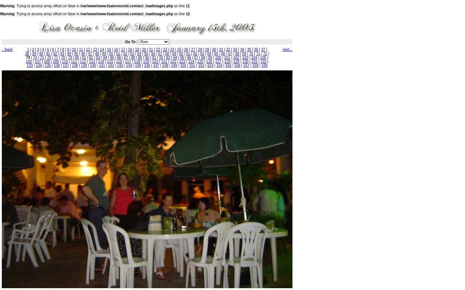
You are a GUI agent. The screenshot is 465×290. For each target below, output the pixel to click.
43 (62, 54)
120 (155, 62)
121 (164, 62)
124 (191, 62)
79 (70, 58)
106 (29, 62)
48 (97, 54)
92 (161, 58)
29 (207, 50)
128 (228, 62)
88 (133, 58)
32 (228, 50)
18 (130, 50)
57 (160, 54)
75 (42, 58)
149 (174, 66)
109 (56, 62)
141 (102, 66)
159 (265, 66)
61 (188, 54)
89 (140, 58)
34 (242, 50)
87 (126, 58)
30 (214, 50)
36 (256, 50)
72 (265, 54)
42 (55, 54)
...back (7, 50)
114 (101, 62)
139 (84, 66)
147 (156, 66)
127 (218, 62)
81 (84, 58)
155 (228, 66)
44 (69, 54)
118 (137, 62)
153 (210, 66)
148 (165, 66)
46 (83, 54)
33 (235, 50)
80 (77, 58)
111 (74, 62)
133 (30, 66)
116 (119, 62)
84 (105, 58)
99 (210, 58)
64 (209, 54)
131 (254, 62)
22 (158, 50)
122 (173, 62)
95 (182, 58)
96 (189, 58)
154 (219, 66)
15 (109, 50)
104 (254, 58)
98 (203, 58)
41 (48, 54)
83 (98, 58)
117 (128, 62)
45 (76, 54)
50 (111, 54)
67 (230, 54)
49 (104, 54)
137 (66, 66)
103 (245, 58)
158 (255, 66)
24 (172, 50)
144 (129, 66)
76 (49, 58)
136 (57, 66)
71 (258, 54)
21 (151, 50)
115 (110, 62)
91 (154, 58)
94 (175, 58)
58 (167, 54)
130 (245, 62)
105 (263, 58)
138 (75, 66)
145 (138, 66)
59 (174, 54)
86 (119, 58)
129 (236, 62)
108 (47, 62)
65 (216, 54)
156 (237, 66)
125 (200, 62)
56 (153, 54)
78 (63, 58)
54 (139, 54)
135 (48, 66)
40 (41, 54)
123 (182, 62)
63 (202, 54)
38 (27, 54)
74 (35, 58)
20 (144, 50)
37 (263, 50)
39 (34, 54)
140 (93, 66)
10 (74, 50)
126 (209, 62)
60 (181, 54)
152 (201, 66)
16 (116, 50)
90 (147, 58)
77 (56, 58)
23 (165, 50)
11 (81, 50)
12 (88, 50)
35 (249, 50)
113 (92, 62)
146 (147, 66)
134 (39, 66)
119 (146, 62)
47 (90, 54)
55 (146, 54)
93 (168, 58)
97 (196, 58)
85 (112, 58)
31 (221, 50)
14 (102, 50)
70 (251, 54)
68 (237, 54)
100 (218, 58)
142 (111, 66)
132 (263, 62)
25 (179, 50)
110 (65, 62)
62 (195, 54)
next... (287, 50)
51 (118, 54)
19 (137, 50)
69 (244, 54)
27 (193, 50)
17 (123, 50)
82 (91, 58)
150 (183, 66)
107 (38, 62)
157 (246, 66)
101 (227, 58)
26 (186, 50)
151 (192, 66)
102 (236, 58)
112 (83, 62)
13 (95, 50)
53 (132, 54)
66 (223, 54)
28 (200, 50)
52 (125, 54)
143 (120, 66)
